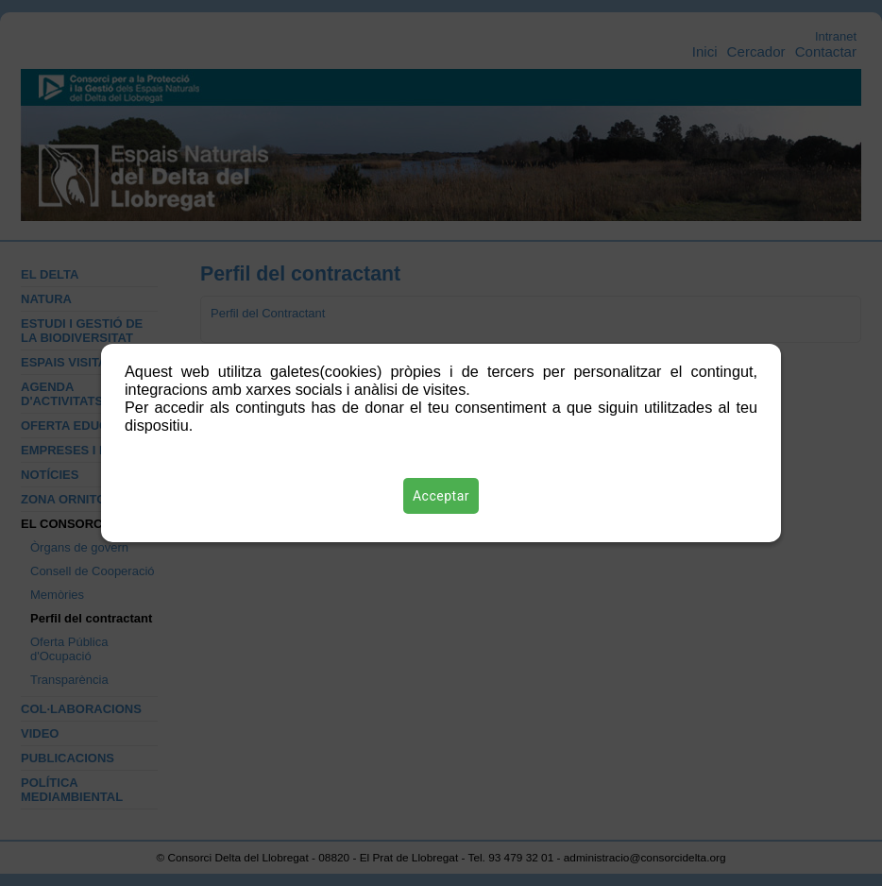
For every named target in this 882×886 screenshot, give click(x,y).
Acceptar (441, 496)
